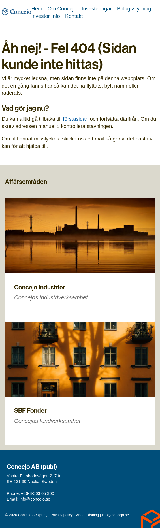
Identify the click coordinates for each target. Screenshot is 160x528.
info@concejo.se (35, 499)
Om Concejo (62, 9)
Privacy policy (61, 515)
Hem (36, 9)
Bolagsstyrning (134, 9)
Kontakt (74, 16)
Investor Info (45, 16)
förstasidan (75, 119)
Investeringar (97, 9)
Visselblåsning (87, 515)
